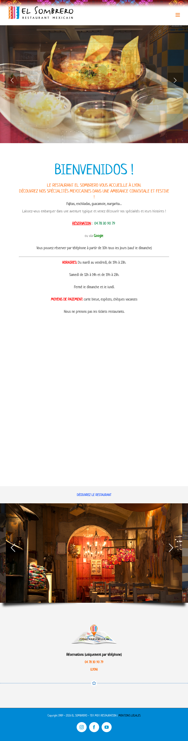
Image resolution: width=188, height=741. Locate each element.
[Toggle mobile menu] (178, 14)
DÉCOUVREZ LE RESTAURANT (94, 495)
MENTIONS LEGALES (129, 715)
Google (98, 235)
